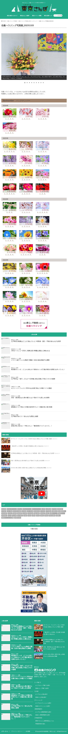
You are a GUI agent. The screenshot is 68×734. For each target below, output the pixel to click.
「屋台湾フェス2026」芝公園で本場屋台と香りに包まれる (25, 448)
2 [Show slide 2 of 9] (27, 83)
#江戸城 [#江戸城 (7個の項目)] (14, 515)
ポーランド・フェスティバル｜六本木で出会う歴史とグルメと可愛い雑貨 (29, 440)
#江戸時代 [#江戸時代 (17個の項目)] (20, 515)
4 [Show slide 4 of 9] (32, 83)
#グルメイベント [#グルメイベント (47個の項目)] (27, 509)
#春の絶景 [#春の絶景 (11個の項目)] (36, 513)
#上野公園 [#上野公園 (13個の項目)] (48, 509)
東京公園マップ (48, 15)
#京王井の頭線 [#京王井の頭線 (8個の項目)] (16, 511)
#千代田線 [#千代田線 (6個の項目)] (48, 511)
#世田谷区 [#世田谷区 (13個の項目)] (60, 509)
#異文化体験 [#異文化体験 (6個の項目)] (52, 515)
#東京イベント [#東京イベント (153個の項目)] (53, 513)
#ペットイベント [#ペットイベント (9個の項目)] (36, 509)
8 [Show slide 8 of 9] (41, 83)
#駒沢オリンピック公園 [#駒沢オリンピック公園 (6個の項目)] (7, 517)
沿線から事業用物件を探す (42, 715)
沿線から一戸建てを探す (41, 688)
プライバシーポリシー (17, 731)
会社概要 (28, 731)
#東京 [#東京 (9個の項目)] (47, 513)
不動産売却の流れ (39, 724)
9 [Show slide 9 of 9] (43, 83)
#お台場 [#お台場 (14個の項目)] (4, 509)
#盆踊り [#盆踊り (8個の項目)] (58, 515)
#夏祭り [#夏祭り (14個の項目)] (64, 511)
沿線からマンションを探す (42, 706)
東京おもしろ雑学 (24, 15)
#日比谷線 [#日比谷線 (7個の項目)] (30, 513)
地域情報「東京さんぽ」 (50, 731)
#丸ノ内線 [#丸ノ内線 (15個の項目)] (9, 511)
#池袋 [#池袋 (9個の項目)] (25, 515)
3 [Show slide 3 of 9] (29, 83)
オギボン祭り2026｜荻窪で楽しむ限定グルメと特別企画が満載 (26, 469)
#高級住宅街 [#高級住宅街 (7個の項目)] (18, 517)
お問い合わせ (4, 731)
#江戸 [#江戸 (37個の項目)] (9, 515)
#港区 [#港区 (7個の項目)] (42, 515)
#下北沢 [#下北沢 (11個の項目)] (54, 509)
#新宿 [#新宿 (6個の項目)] (14, 513)
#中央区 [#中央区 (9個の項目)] (4, 511)
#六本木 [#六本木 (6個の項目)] (43, 511)
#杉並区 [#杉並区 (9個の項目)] (43, 513)
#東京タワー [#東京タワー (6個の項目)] (61, 513)
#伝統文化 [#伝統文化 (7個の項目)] (36, 511)
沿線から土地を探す (40, 697)
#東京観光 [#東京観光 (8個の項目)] (4, 515)
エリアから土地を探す (41, 694)
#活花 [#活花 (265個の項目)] (29, 515)
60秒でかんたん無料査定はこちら (44, 721)
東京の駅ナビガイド (12, 15)
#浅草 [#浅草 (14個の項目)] (33, 515)
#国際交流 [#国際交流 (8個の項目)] (54, 511)
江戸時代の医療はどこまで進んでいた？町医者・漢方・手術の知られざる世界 (30, 455)
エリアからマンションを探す (42, 703)
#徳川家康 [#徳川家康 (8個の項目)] (4, 513)
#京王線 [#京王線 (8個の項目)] (24, 511)
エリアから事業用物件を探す (42, 712)
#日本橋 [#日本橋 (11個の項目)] (25, 513)
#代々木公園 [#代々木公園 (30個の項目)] (30, 511)
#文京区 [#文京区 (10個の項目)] (10, 513)
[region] (34, 58)
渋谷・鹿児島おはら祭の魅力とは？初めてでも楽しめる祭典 (25, 462)
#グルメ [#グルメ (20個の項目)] (20, 509)
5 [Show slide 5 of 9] (34, 83)
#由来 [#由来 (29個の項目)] (46, 515)
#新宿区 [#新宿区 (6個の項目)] (19, 513)
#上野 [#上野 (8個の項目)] (43, 509)
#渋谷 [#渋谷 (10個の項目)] (37, 515)
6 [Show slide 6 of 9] (36, 83)
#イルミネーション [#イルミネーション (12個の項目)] (11, 509)
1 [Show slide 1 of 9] (25, 83)
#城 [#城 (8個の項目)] (59, 511)
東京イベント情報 (36, 15)
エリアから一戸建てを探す (42, 685)
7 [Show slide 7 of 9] (39, 83)
